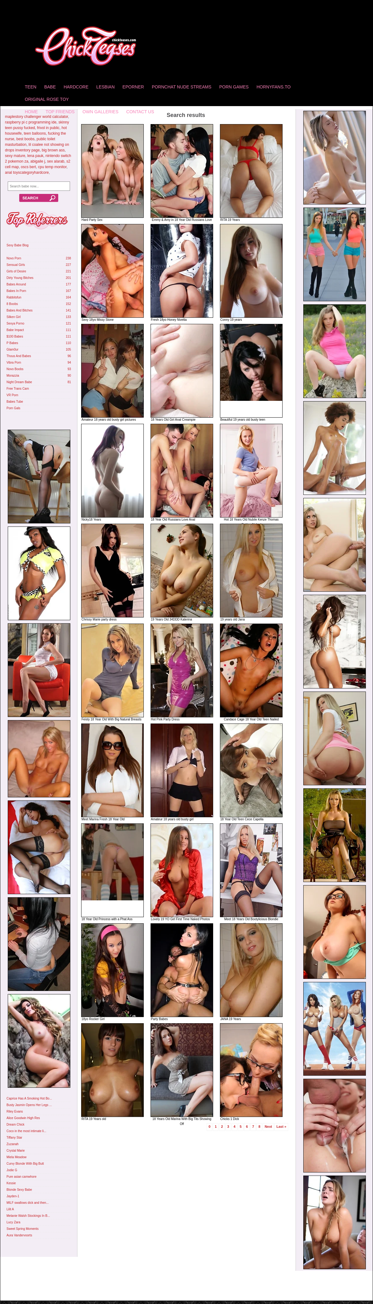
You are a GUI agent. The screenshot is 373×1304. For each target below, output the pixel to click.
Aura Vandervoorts (19, 1235)
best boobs (25, 139)
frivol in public (48, 128)
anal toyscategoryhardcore (27, 172)
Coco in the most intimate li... (26, 1131)
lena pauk (35, 156)
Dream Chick (15, 1124)
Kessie (11, 1183)
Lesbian (105, 86)
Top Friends (60, 111)
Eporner (133, 86)
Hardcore (76, 86)
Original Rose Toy (47, 99)
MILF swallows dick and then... (28, 1202)
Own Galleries (100, 111)
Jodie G (12, 1170)
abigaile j (37, 161)
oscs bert (28, 167)
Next (268, 1126)
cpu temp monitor (52, 167)
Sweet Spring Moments (22, 1228)
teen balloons (35, 133)
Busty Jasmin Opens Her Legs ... (29, 1105)
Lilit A (10, 1209)
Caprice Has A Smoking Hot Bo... (29, 1098)
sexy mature (15, 156)
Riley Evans (15, 1111)
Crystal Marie (16, 1150)
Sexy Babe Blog (18, 245)
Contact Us (140, 111)
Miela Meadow (16, 1157)
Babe (50, 86)
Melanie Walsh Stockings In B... (28, 1215)
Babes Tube (15, 401)
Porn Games (234, 86)
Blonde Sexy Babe (19, 1189)
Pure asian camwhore (22, 1176)
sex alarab (55, 161)
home (31, 111)
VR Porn (12, 395)
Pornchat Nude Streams (181, 86)
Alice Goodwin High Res (23, 1118)
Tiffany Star (14, 1137)
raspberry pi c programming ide (30, 122)
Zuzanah (13, 1144)
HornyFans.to (274, 86)
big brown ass (53, 150)
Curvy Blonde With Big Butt (25, 1163)
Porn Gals (13, 408)
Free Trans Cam (18, 388)
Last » (281, 1126)
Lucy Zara (13, 1222)
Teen (30, 86)
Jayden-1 (13, 1196)
